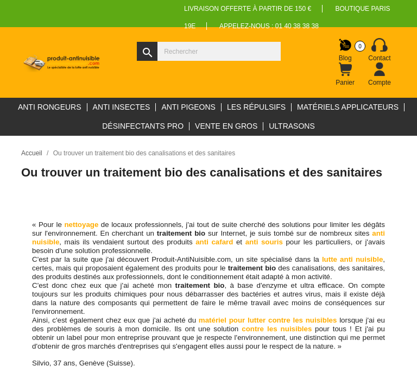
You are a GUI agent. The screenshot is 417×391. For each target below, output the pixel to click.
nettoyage (82, 224)
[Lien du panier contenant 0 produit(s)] (345, 74)
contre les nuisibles (277, 329)
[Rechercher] (209, 51)
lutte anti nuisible (352, 259)
